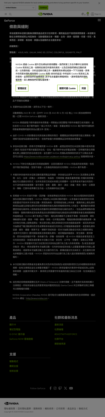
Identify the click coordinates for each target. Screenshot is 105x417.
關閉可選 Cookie (67, 88)
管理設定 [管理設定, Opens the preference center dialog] (22, 88)
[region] (52, 76)
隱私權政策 (31, 73)
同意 (84, 88)
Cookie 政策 (44, 73)
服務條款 (40, 76)
